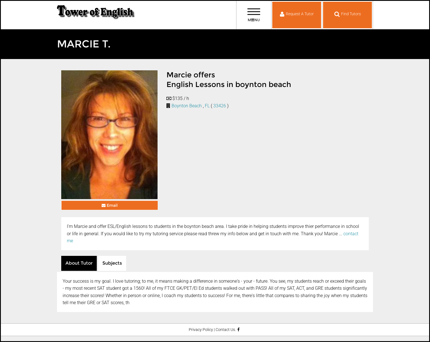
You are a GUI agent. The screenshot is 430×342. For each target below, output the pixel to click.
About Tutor (79, 263)
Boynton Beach (187, 105)
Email (110, 205)
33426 (219, 105)
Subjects (112, 263)
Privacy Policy (201, 329)
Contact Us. (226, 329)
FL (207, 105)
